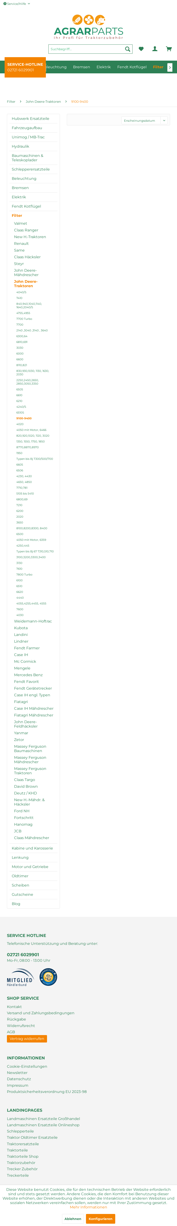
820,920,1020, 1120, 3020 (32, 435)
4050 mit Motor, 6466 (31, 430)
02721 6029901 (20, 70)
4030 (20, 615)
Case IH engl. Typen (32, 695)
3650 (19, 522)
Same (19, 250)
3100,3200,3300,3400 (31, 557)
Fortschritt (24, 817)
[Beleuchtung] (54, 67)
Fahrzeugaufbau (27, 128)
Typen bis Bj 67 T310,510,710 (35, 551)
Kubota (21, 628)
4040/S (21, 292)
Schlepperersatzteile (31, 169)
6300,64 (21, 336)
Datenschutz (19, 1079)
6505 (19, 389)
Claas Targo (24, 780)
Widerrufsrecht (21, 1026)
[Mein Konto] (151, 49)
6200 (19, 511)
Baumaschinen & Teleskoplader (27, 157)
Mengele (22, 668)
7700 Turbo (24, 319)
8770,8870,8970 (27, 447)
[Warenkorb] (162, 49)
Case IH (21, 655)
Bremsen (20, 188)
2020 (19, 516)
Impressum (17, 1085)
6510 (19, 586)
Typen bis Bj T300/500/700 (34, 459)
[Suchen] (128, 49)
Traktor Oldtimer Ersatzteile (32, 1137)
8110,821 (21, 365)
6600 (19, 359)
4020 (20, 424)
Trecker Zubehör (22, 1169)
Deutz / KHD (25, 793)
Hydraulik (20, 146)
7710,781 (21, 487)
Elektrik (19, 197)
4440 (20, 597)
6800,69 (21, 499)
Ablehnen (73, 1219)
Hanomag (23, 824)
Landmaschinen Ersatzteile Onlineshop (43, 1125)
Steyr (19, 263)
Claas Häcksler (27, 257)
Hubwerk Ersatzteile (30, 118)
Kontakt (14, 1007)
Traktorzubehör (21, 1163)
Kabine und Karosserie (32, 848)
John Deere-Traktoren (26, 283)
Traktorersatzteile (23, 1144)
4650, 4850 (24, 482)
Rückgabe (16, 1019)
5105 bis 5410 (25, 493)
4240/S (21, 406)
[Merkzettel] (141, 49)
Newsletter (17, 1072)
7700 (19, 324)
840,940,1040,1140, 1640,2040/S (29, 305)
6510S (20, 412)
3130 (19, 563)
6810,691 (21, 342)
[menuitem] (90, 51)
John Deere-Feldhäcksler (26, 724)
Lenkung (20, 857)
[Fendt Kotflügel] (132, 67)
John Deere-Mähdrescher (26, 272)
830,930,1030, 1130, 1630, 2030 (32, 372)
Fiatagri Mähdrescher (33, 715)
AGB (11, 1032)
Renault (21, 243)
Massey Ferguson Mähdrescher (30, 759)
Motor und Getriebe (30, 867)
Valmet (20, 223)
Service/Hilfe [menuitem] (15, 4)
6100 (19, 580)
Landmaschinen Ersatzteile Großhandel (43, 1119)
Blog (16, 904)
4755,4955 (23, 313)
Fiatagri (21, 702)
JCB (17, 831)
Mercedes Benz (28, 675)
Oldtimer (20, 876)
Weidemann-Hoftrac (33, 621)
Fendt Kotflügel (26, 206)
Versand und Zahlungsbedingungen (40, 1013)
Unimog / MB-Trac (28, 137)
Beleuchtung (24, 178)
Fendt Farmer (27, 648)
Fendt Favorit (26, 681)
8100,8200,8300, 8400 (31, 528)
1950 (19, 453)
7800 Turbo (24, 574)
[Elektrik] (103, 67)
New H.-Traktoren (30, 237)
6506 (19, 470)
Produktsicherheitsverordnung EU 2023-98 (47, 1091)
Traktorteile (17, 1150)
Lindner (21, 641)
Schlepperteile (20, 1131)
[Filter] (158, 67)
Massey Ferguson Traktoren (30, 770)
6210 (19, 401)
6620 (19, 592)
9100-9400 (24, 418)
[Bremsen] (81, 67)
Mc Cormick (25, 661)
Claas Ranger (26, 230)
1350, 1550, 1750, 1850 (30, 441)
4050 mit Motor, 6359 (31, 539)
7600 (19, 609)
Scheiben (20, 885)
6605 (19, 464)
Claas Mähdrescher (31, 838)
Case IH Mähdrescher (33, 708)
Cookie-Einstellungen (27, 1066)
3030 (19, 347)
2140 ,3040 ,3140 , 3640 (32, 330)
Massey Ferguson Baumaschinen (30, 748)
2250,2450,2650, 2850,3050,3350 (27, 381)
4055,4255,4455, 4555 (31, 603)
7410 (19, 298)
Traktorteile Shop (22, 1156)
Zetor (19, 739)
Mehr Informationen (88, 1207)
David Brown (26, 786)
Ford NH (22, 811)
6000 (20, 353)
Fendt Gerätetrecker (33, 688)
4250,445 (22, 545)
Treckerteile (18, 1175)
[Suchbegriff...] (90, 49)
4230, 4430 (24, 476)
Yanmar (21, 733)
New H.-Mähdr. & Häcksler (29, 802)
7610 (19, 568)
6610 (19, 395)
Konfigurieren (100, 1219)
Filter (17, 215)
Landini (21, 634)
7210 (19, 505)
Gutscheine (22, 894)
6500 (19, 534)
